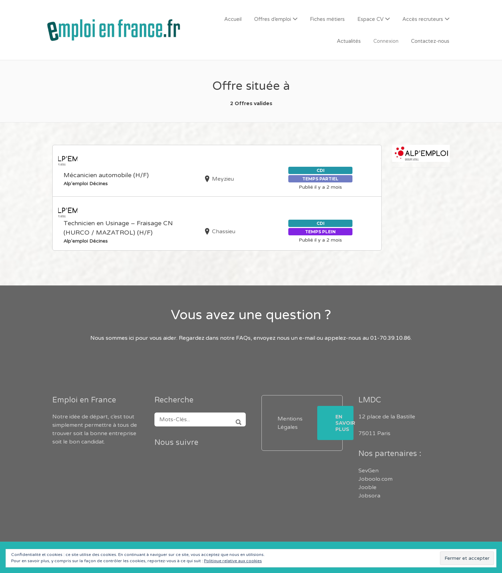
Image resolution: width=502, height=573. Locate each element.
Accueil (233, 19)
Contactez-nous (430, 41)
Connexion (385, 41)
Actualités (349, 41)
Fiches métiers (327, 19)
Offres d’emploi (272, 19)
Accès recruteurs (422, 19)
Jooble (367, 487)
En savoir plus (344, 423)
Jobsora (369, 495)
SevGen (368, 470)
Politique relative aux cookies (233, 560)
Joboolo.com (375, 479)
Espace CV (370, 19)
